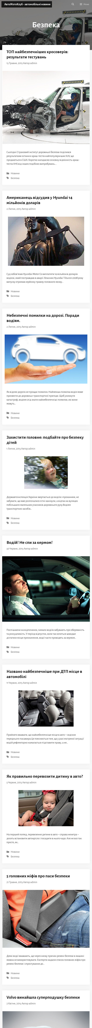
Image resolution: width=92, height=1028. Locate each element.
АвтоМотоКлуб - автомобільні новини (27, 4)
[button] (73, 4)
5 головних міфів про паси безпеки (38, 876)
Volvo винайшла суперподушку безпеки (43, 997)
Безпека (15, 178)
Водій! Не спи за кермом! (30, 542)
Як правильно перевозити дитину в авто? (45, 776)
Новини (15, 173)
